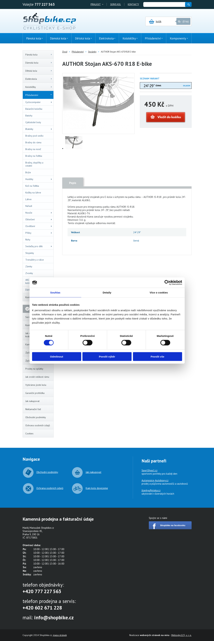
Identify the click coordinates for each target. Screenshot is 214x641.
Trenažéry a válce (34, 259)
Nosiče (38, 212)
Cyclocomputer (38, 102)
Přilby (38, 232)
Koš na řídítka (32, 185)
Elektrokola (38, 78)
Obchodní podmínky (35, 417)
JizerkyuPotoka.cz (151, 490)
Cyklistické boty (33, 122)
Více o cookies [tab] (159, 292)
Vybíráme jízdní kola (35, 384)
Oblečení (38, 219)
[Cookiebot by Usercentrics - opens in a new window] (167, 282)
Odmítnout (56, 356)
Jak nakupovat (32, 401)
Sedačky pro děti (38, 246)
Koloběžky (38, 87)
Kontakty (133, 4)
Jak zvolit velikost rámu (37, 376)
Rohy (27, 239)
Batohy (28, 115)
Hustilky (38, 179)
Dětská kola (38, 70)
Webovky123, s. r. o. (181, 635)
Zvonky (29, 273)
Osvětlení (38, 226)
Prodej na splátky (34, 368)
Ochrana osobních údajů (37, 425)
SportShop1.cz (149, 470)
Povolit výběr (107, 356)
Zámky (28, 266)
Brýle (28, 172)
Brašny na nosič (33, 149)
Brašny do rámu (33, 142)
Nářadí (28, 206)
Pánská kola (38, 54)
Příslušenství (38, 95)
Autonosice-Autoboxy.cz (155, 480)
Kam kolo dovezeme (97, 488)
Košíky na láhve (33, 192)
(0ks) (202, 61)
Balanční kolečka (33, 108)
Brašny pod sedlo (34, 135)
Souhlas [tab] (55, 292)
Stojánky (29, 253)
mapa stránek (60, 635)
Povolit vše (157, 356)
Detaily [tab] (107, 292)
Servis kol (115, 4)
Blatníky (38, 129)
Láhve (28, 199)
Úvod (64, 51)
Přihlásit (96, 4)
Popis (72, 183)
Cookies (29, 433)
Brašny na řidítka (33, 155)
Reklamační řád (33, 409)
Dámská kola (38, 62)
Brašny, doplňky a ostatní (34, 164)
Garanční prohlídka (34, 393)
